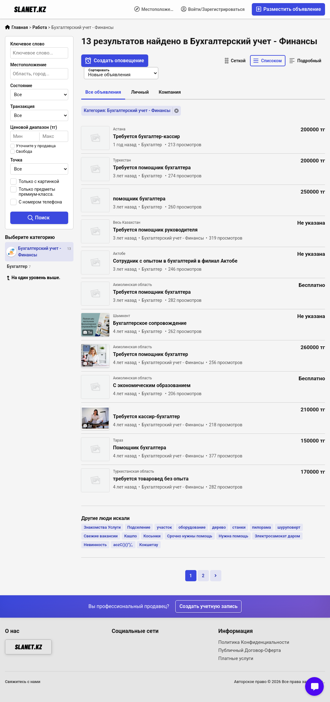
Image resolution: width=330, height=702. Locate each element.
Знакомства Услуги (102, 527)
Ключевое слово (27, 43)
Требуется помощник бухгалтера (152, 168)
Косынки (152, 536)
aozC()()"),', (123, 544)
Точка (16, 159)
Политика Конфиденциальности (253, 642)
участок (164, 527)
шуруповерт (288, 527)
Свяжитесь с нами (22, 681)
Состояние (21, 85)
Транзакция (22, 106)
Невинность (95, 544)
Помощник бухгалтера (139, 448)
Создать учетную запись (208, 606)
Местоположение (155, 9)
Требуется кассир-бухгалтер (146, 416)
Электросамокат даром (277, 536)
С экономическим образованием (152, 385)
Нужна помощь (233, 536)
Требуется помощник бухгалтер (150, 354)
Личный (140, 92)
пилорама (261, 527)
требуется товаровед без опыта (151, 479)
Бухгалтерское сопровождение (149, 323)
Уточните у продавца (36, 146)
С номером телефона (40, 201)
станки (238, 527)
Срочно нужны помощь (189, 536)
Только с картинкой (39, 181)
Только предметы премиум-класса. (37, 192)
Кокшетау (148, 544)
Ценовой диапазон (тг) (33, 127)
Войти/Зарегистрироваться (213, 9)
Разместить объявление (288, 9)
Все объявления (103, 92)
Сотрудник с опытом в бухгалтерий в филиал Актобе (175, 261)
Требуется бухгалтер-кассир (146, 136)
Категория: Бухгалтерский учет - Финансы (127, 110)
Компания (170, 92)
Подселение (138, 527)
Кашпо (130, 536)
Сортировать (98, 70)
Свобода (24, 151)
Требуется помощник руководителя (155, 230)
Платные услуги (235, 658)
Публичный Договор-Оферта (249, 650)
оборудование (191, 527)
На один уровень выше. (33, 277)
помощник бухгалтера (139, 199)
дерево (219, 527)
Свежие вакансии (101, 536)
